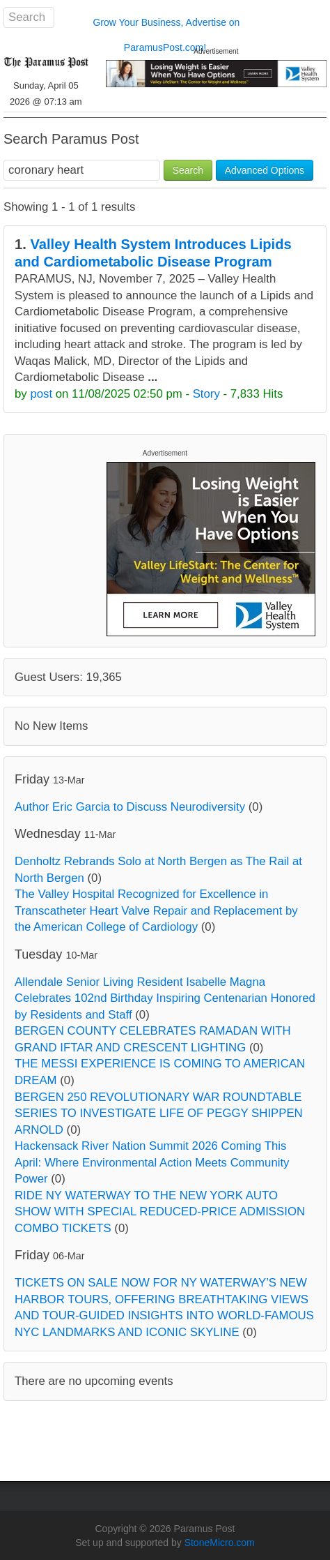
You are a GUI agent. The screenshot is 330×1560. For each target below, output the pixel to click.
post (41, 393)
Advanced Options (264, 170)
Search (188, 170)
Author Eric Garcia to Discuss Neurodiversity (130, 806)
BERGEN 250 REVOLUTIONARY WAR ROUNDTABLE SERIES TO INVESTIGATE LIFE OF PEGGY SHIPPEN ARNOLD (159, 1113)
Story (206, 393)
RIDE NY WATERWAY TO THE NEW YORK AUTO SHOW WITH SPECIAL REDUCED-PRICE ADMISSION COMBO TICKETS (160, 1212)
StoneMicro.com (219, 1542)
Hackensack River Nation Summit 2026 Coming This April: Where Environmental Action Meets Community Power (152, 1162)
